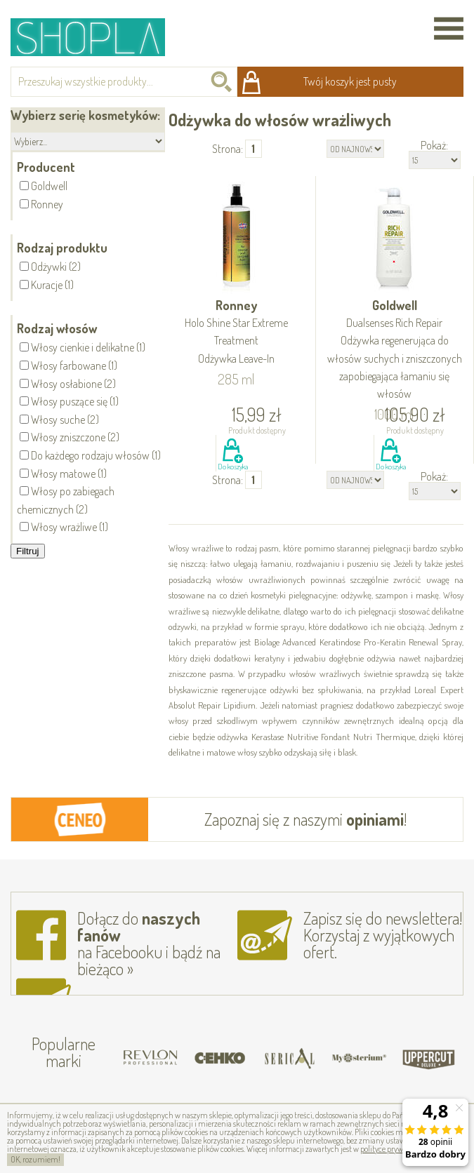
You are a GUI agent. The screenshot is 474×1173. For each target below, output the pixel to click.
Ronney (237, 332)
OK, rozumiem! (35, 1159)
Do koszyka (233, 466)
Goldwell (395, 350)
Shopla (97, 37)
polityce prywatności (393, 1149)
